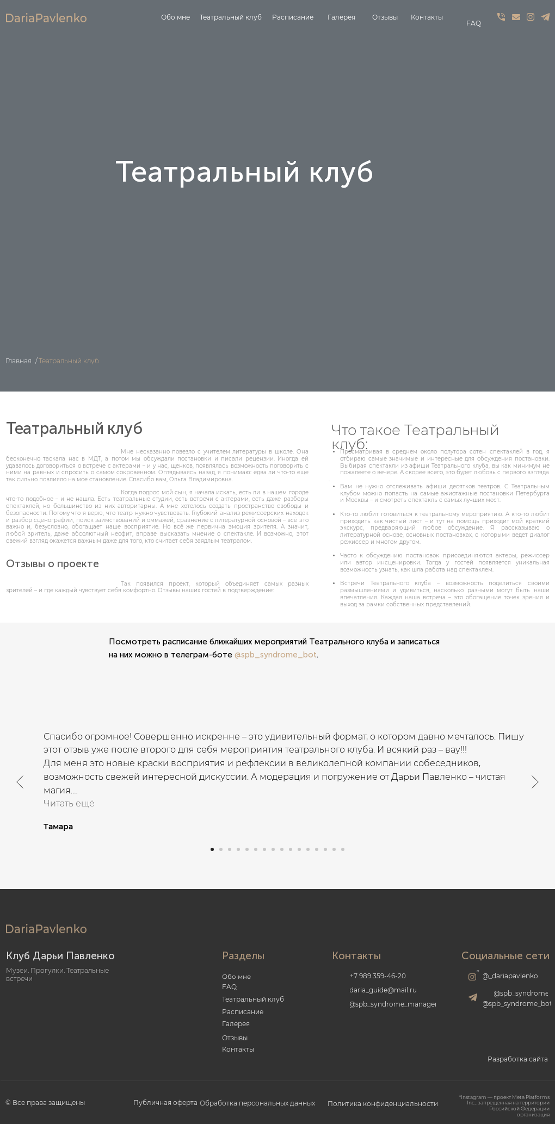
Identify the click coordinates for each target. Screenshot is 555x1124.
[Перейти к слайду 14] (325, 849)
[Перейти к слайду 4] (238, 849)
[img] (501, 17)
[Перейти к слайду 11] (299, 849)
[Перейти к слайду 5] (247, 849)
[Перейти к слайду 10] (290, 849)
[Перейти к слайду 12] (308, 849)
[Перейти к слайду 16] (342, 849)
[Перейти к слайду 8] (273, 849)
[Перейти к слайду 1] (212, 849)
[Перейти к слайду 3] (229, 849)
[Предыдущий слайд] (19, 781)
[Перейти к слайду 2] (221, 849)
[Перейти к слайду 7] (264, 849)
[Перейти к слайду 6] (255, 849)
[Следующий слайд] (535, 781)
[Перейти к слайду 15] (334, 849)
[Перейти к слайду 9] (281, 849)
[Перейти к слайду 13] (316, 849)
